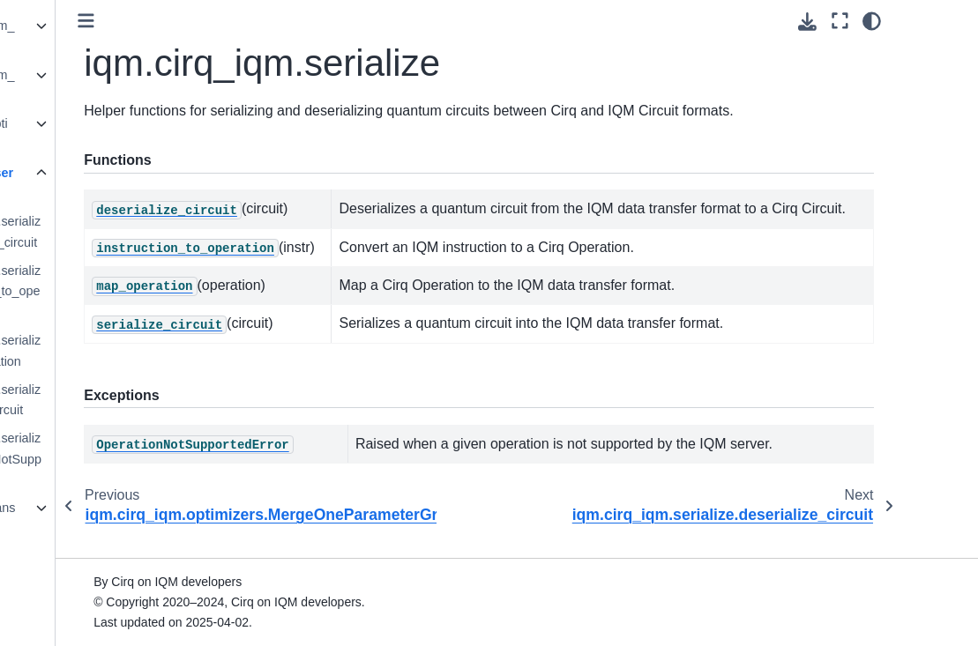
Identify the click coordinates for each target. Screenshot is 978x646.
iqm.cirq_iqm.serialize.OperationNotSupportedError (123, 459)
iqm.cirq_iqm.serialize (102, 183)
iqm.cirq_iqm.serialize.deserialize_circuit (122, 231)
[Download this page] (883, 21)
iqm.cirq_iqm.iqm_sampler (102, 85)
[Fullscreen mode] (915, 21)
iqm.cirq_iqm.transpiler (103, 518)
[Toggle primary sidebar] (226, 20)
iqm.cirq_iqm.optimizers (99, 134)
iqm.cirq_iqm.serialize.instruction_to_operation (122, 292)
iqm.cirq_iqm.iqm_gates (102, 36)
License (45, 557)
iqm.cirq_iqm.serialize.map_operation (122, 350)
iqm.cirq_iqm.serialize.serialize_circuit (122, 400)
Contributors (57, 585)
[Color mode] (947, 21)
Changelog (54, 612)
